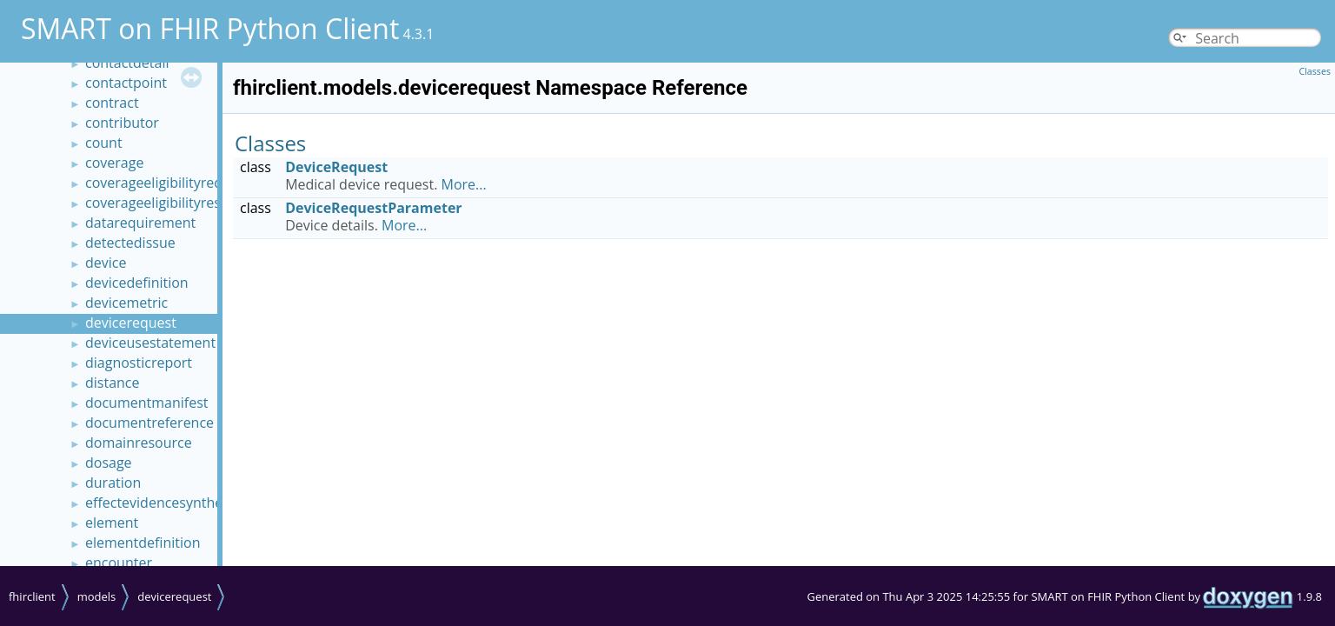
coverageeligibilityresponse (173, 202)
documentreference (149, 422)
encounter (118, 562)
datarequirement (140, 222)
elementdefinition (143, 542)
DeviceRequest (336, 166)
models (96, 596)
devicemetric (126, 302)
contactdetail (127, 62)
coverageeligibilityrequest (167, 182)
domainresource (138, 442)
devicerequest (130, 322)
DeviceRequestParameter (373, 207)
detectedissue (130, 242)
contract (112, 102)
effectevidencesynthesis (162, 502)
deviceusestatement (150, 342)
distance (112, 382)
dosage (108, 462)
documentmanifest (146, 402)
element (111, 522)
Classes (1314, 71)
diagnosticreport (138, 362)
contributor (122, 122)
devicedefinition (137, 282)
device (105, 262)
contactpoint (126, 82)
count (104, 142)
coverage (114, 162)
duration (113, 482)
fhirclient (32, 596)
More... (464, 184)
